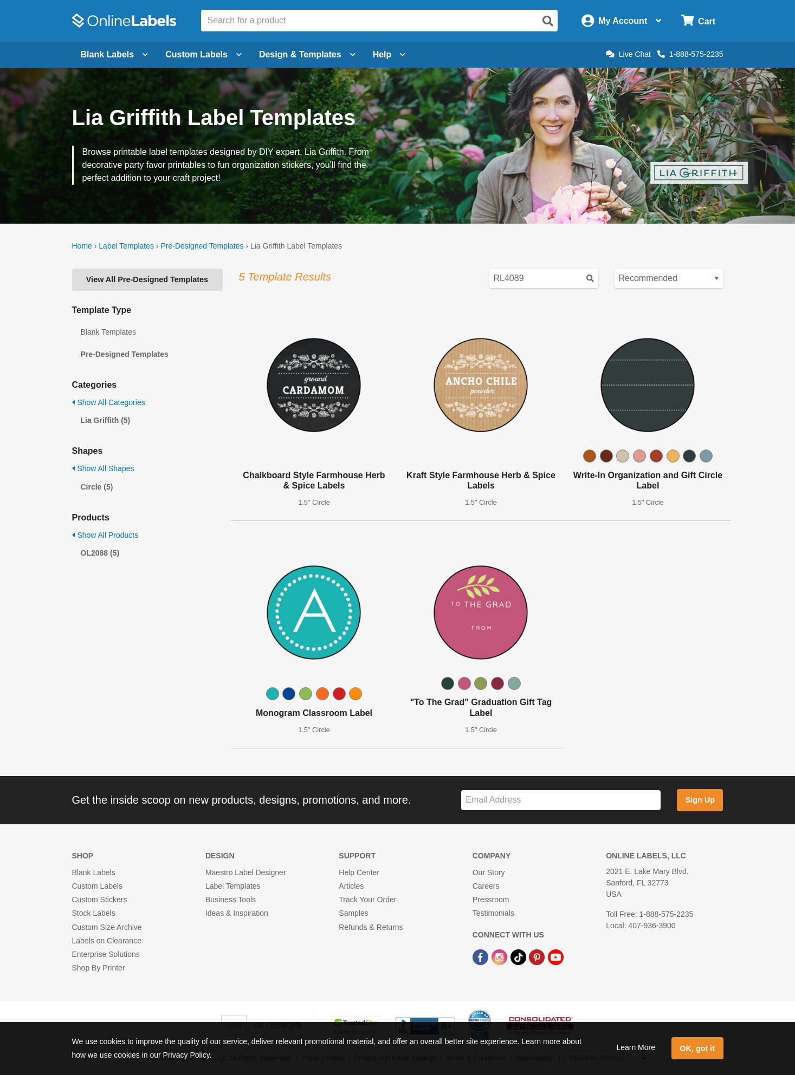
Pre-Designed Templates (201, 246)
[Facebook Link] (481, 956)
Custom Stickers (99, 899)
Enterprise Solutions (106, 954)
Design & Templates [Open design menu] (307, 54)
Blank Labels (93, 872)
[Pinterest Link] (538, 956)
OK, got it (697, 1048)
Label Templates (126, 246)
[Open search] (548, 21)
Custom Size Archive (107, 927)
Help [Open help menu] (389, 54)
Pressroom (491, 899)
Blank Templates (108, 332)
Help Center (359, 872)
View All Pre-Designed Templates (147, 279)
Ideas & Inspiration (236, 913)
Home (82, 246)
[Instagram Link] (500, 956)
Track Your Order (367, 899)
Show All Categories (108, 402)
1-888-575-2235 (690, 54)
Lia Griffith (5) (106, 420)
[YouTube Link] (556, 956)
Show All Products (105, 535)
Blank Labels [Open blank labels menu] (114, 54)
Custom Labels (97, 886)
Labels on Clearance (106, 940)
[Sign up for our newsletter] (561, 800)
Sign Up (700, 800)
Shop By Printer (98, 967)
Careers (486, 886)
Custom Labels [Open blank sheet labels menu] (203, 54)
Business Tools (230, 899)
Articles (351, 886)
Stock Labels (93, 913)
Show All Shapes (103, 468)
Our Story (489, 872)
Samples (353, 913)
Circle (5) (97, 487)
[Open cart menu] (698, 20)
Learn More (635, 1047)
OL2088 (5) (100, 553)
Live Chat (628, 54)
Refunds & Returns (371, 927)
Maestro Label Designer (245, 872)
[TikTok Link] (519, 956)
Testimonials (493, 913)
